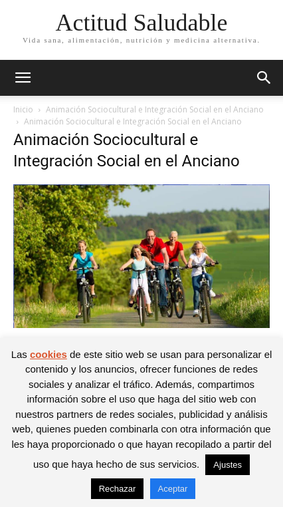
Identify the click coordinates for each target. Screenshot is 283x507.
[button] (22, 78)
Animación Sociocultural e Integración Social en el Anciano (155, 109)
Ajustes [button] (227, 465)
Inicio (23, 109)
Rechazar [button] (117, 489)
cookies (48, 354)
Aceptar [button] (173, 489)
